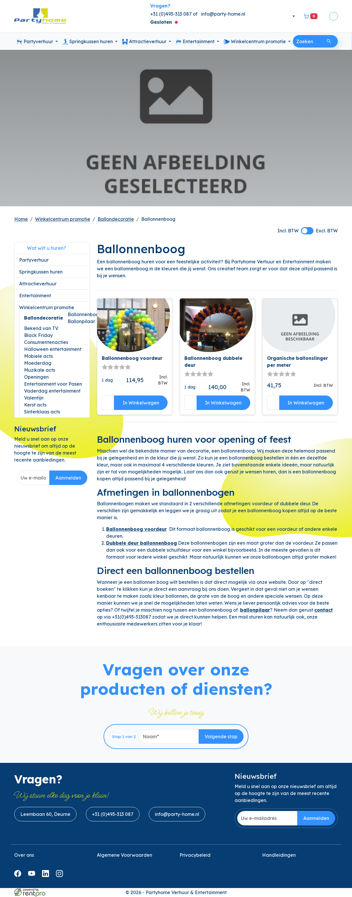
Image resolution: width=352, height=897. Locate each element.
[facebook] (18, 875)
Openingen (36, 377)
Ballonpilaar (81, 321)
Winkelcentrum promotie (255, 42)
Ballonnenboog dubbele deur (213, 361)
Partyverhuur (35, 42)
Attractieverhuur (145, 42)
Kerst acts (35, 405)
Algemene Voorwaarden (124, 855)
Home (21, 219)
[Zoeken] (329, 41)
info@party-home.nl (223, 14)
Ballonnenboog (85, 314)
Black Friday (38, 335)
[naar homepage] (40, 16)
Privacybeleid (195, 855)
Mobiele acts (38, 356)
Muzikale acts (39, 370)
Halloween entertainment (52, 349)
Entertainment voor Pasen (53, 384)
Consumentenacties (46, 342)
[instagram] (60, 875)
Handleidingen (279, 855)
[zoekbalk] (307, 41)
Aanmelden (68, 478)
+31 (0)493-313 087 (112, 814)
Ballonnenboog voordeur (132, 358)
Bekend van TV (41, 328)
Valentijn (33, 398)
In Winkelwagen (141, 403)
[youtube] (32, 875)
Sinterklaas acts (42, 412)
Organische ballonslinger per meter (297, 361)
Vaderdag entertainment (52, 391)
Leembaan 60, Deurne (45, 814)
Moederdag (37, 363)
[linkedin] (46, 875)
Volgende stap (221, 736)
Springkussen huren (88, 42)
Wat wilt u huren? (42, 248)
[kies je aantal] (108, 402)
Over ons (24, 855)
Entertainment (196, 42)
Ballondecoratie (115, 219)
